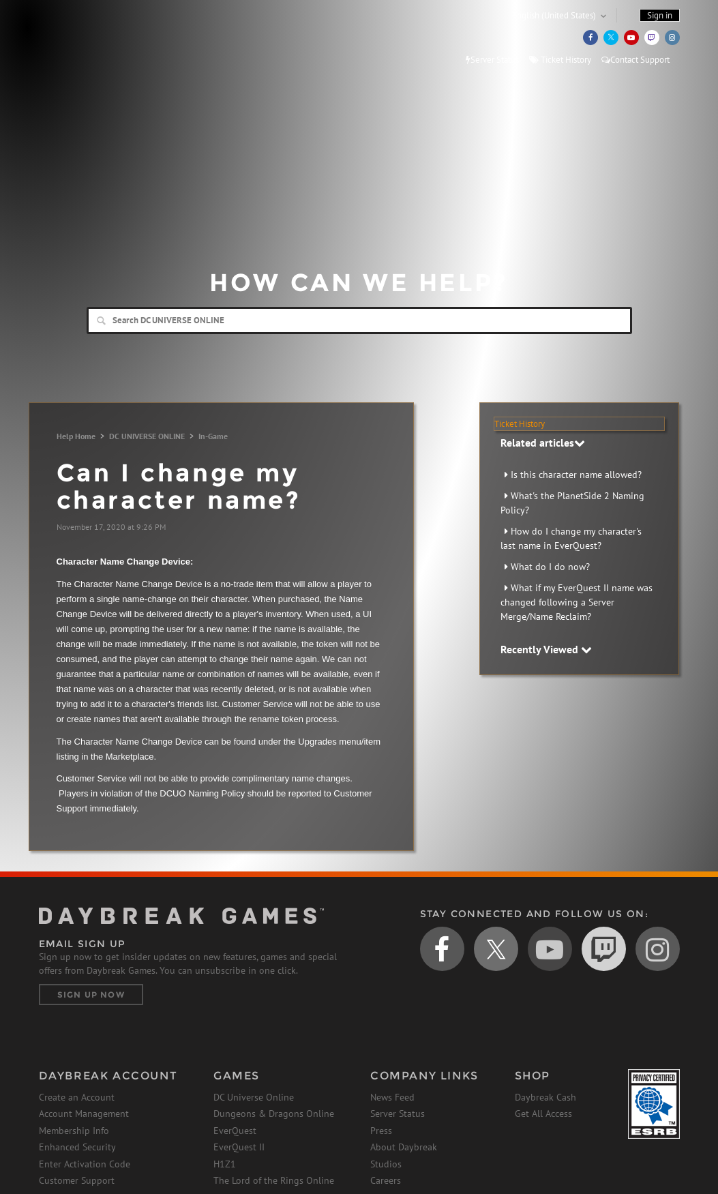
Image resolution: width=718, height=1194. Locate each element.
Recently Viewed (546, 649)
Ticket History (560, 59)
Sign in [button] (659, 15)
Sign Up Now (91, 994)
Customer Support (77, 1180)
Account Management (84, 1113)
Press (381, 1130)
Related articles (542, 442)
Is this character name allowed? (576, 474)
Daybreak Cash (545, 1097)
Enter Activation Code (84, 1164)
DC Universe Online (253, 1097)
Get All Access (543, 1113)
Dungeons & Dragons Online (273, 1113)
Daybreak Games (100, 39)
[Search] (359, 320)
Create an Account (77, 1097)
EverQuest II (239, 1147)
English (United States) (554, 15)
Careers (385, 1180)
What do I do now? (550, 567)
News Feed (392, 1097)
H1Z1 (224, 1164)
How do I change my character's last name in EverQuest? (571, 538)
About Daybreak (403, 1147)
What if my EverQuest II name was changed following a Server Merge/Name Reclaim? (576, 602)
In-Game (213, 436)
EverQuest (234, 1130)
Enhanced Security (77, 1147)
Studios (386, 1164)
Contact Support (635, 59)
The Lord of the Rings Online (273, 1180)
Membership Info (74, 1130)
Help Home (76, 436)
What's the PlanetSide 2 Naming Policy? (572, 503)
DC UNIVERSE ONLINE (147, 436)
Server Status (492, 59)
